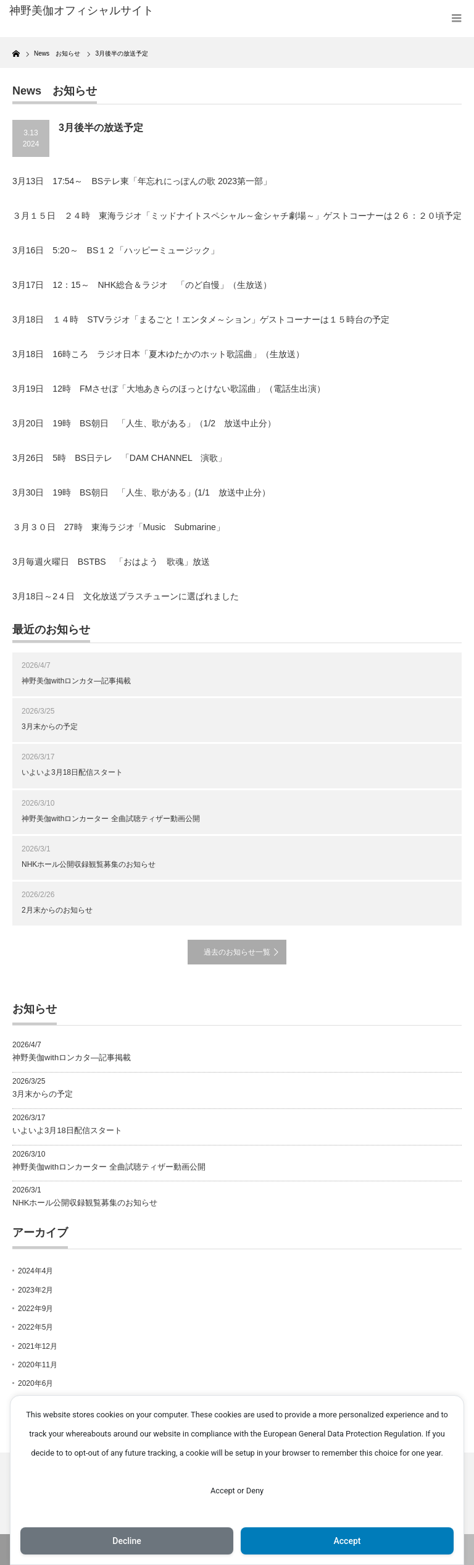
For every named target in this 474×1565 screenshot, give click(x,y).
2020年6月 (35, 1383)
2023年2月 (35, 1290)
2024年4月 (35, 1271)
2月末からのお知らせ (57, 910)
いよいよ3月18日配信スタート (72, 772)
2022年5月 (35, 1327)
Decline (126, 1541)
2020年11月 (37, 1364)
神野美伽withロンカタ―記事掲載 (76, 681)
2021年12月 (37, 1346)
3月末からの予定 (50, 726)
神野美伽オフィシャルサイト (81, 10)
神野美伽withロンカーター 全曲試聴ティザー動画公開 (111, 818)
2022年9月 (35, 1308)
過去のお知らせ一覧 (237, 952)
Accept (347, 1541)
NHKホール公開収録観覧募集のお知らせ (89, 864)
